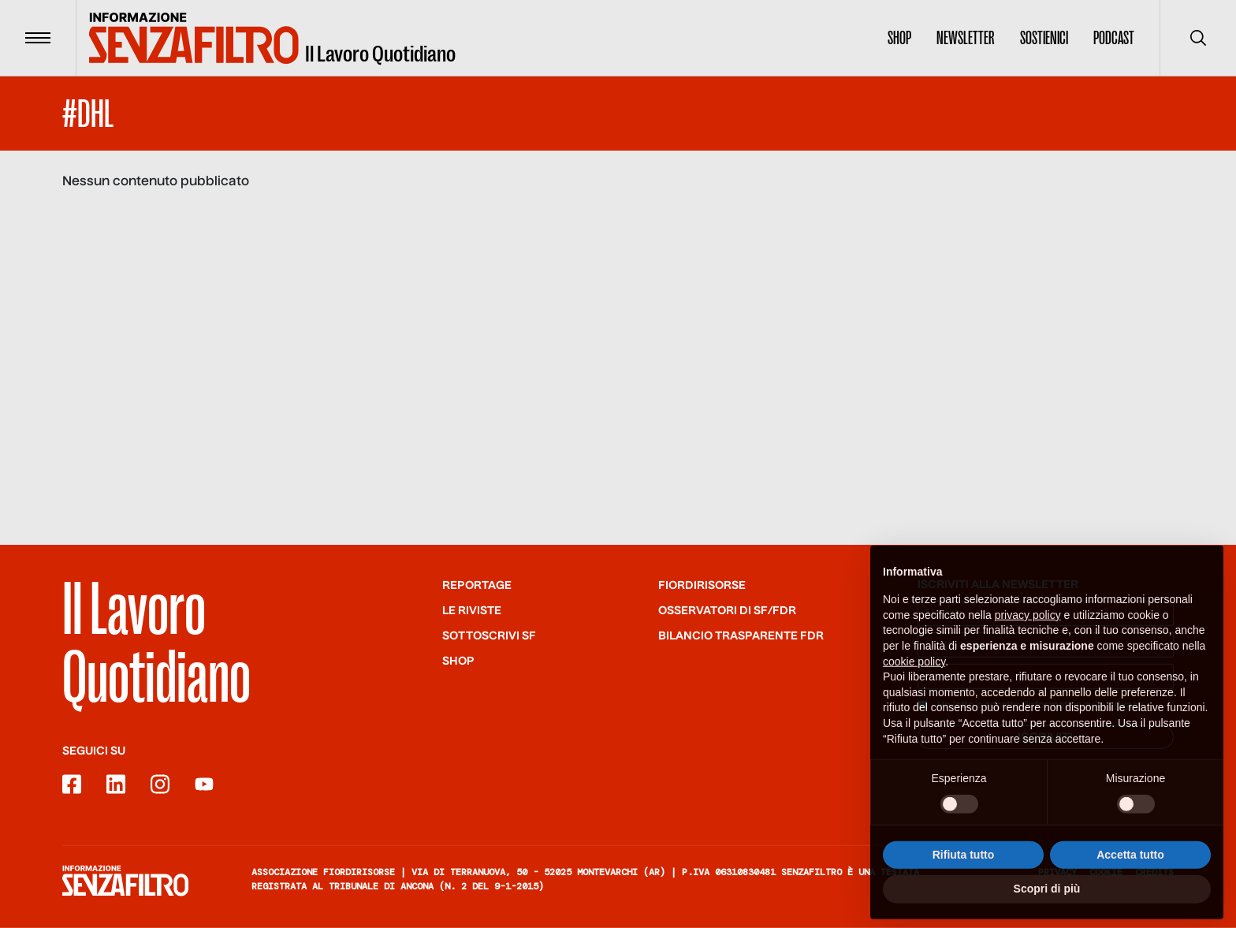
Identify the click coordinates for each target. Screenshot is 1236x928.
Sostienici (1044, 38)
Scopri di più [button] (1047, 910)
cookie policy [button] (914, 683)
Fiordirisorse (702, 585)
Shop (899, 38)
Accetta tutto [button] (1130, 876)
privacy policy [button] (1028, 637)
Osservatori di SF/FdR (727, 611)
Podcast (1113, 38)
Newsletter (965, 38)
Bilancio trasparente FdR (741, 636)
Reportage (477, 585)
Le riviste (471, 611)
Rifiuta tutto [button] (964, 876)
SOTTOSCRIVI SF (489, 636)
